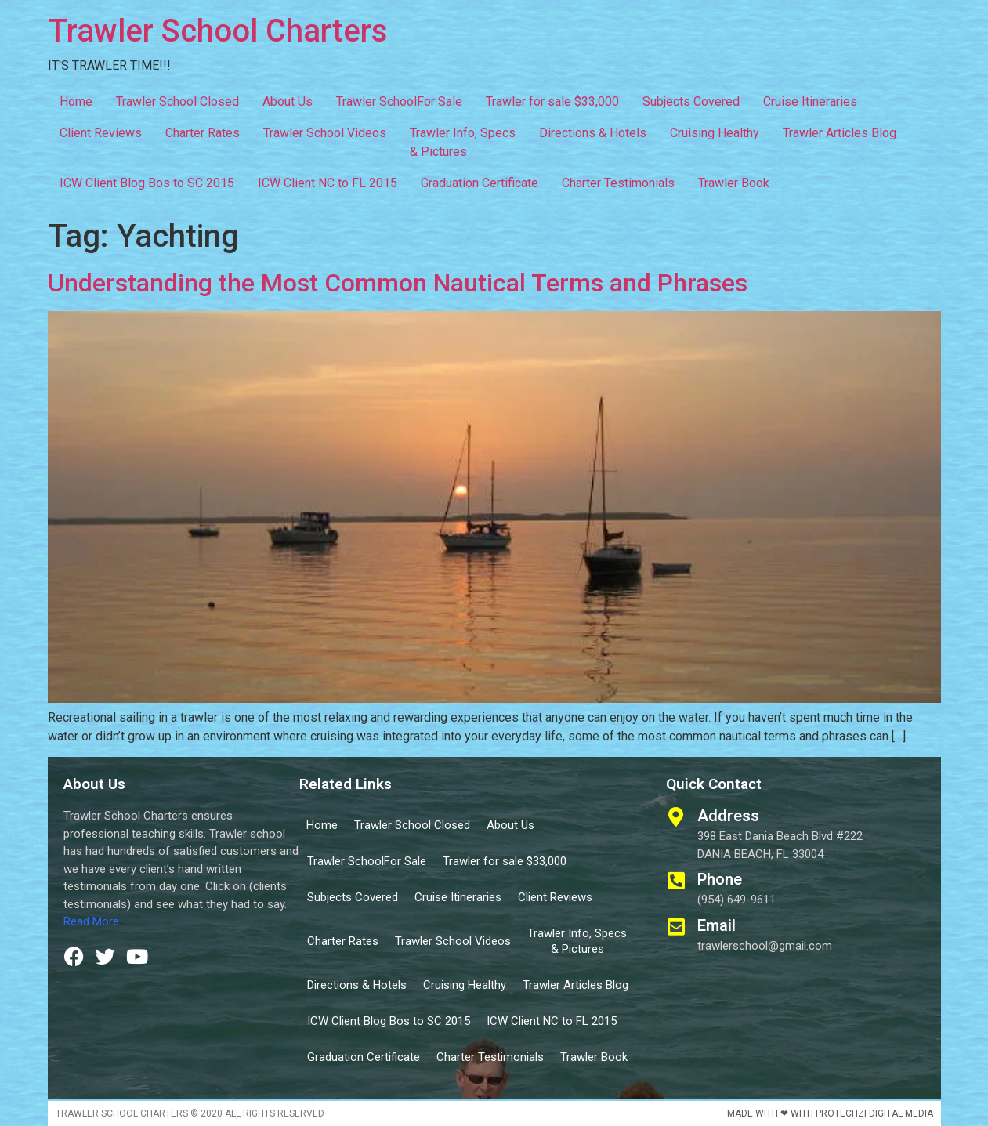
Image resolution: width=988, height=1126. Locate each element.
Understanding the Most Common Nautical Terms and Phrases (397, 283)
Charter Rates (202, 132)
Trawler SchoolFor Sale (399, 101)
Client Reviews (101, 132)
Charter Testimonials (618, 183)
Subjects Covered (691, 101)
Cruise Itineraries (810, 101)
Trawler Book (733, 183)
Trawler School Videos (324, 132)
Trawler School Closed (177, 101)
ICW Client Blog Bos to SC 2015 (147, 183)
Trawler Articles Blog (839, 132)
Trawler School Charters (218, 31)
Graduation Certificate (479, 183)
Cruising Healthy (714, 132)
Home (76, 101)
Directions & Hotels (592, 132)
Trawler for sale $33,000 (552, 101)
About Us (287, 101)
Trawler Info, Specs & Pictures (463, 142)
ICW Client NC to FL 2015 (327, 183)
